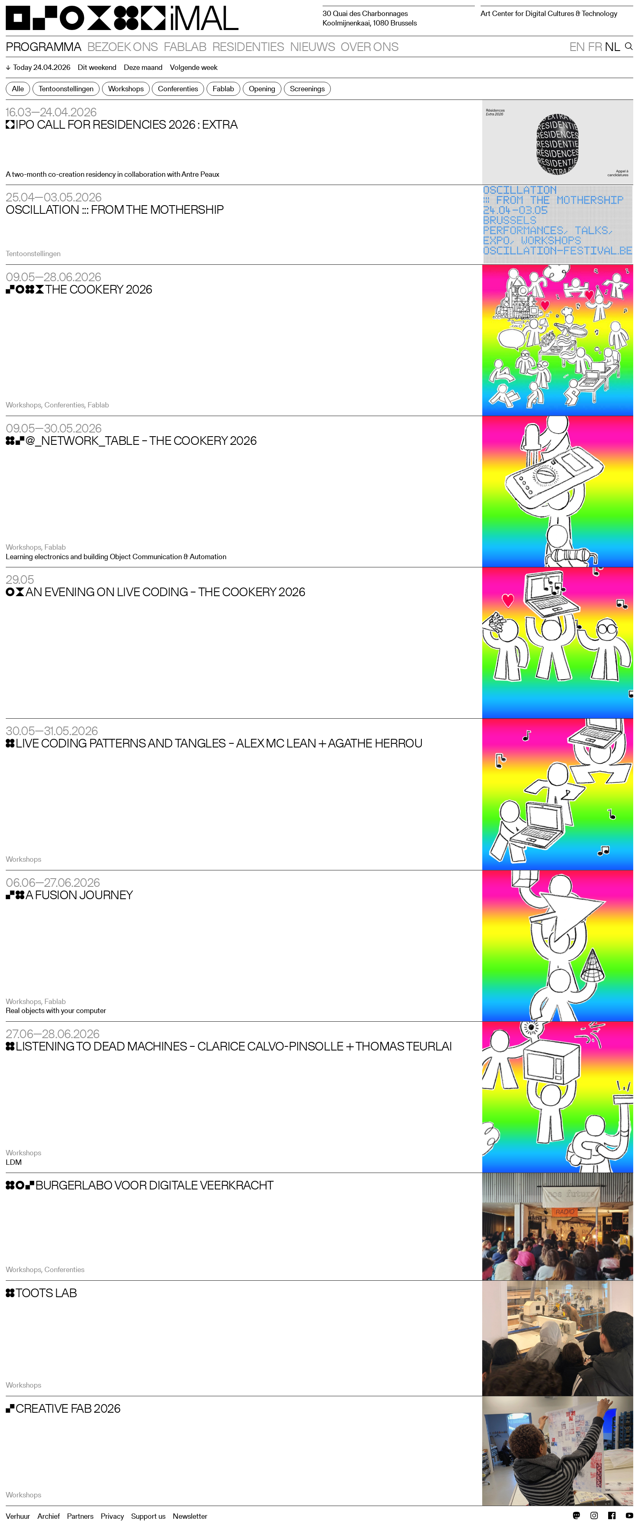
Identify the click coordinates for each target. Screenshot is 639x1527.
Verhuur (18, 1516)
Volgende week (194, 67)
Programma (43, 46)
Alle (18, 88)
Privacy (112, 1516)
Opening (262, 88)
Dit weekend (97, 67)
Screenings (307, 88)
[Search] (627, 46)
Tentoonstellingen (66, 88)
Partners (80, 1516)
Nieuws (312, 46)
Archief (48, 1516)
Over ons (369, 46)
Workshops (126, 88)
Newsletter (190, 1516)
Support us (148, 1516)
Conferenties (178, 88)
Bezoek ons (122, 46)
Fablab (185, 46)
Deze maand (143, 67)
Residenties (248, 46)
